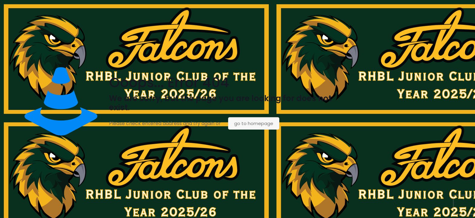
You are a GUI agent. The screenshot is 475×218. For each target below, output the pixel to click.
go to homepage (253, 123)
